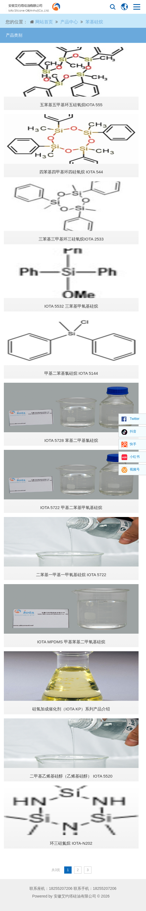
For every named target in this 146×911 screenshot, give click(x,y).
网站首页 (44, 22)
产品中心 (69, 22)
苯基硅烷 (94, 22)
